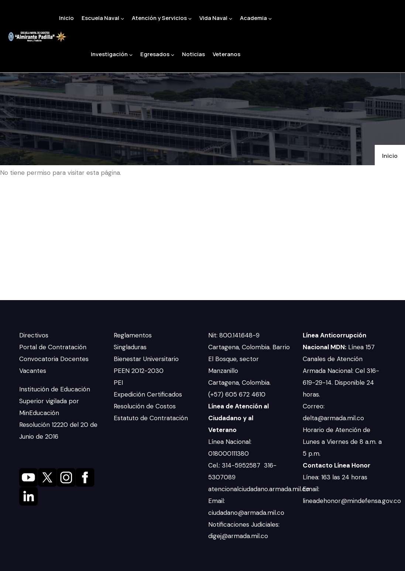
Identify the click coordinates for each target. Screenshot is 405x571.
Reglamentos (133, 335)
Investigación (112, 54)
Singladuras (130, 347)
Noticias (193, 54)
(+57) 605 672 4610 (236, 394)
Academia (256, 18)
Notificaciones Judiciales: (243, 524)
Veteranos (226, 54)
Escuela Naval (103, 18)
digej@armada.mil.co (239, 536)
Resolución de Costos (145, 406)
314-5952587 (242, 465)
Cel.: (215, 465)
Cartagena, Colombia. (240, 382)
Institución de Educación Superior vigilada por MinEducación (54, 401)
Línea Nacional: (229, 442)
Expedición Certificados (148, 394)
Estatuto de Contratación (151, 418)
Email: (216, 501)
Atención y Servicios (162, 18)
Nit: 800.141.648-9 (234, 335)
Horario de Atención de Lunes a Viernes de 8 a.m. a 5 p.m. (342, 442)
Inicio (66, 18)
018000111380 (229, 453)
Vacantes (32, 371)
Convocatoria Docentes (54, 359)
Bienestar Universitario (146, 359)
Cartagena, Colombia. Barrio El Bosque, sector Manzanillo (249, 359)
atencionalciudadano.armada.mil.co (258, 489)
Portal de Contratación (52, 347)
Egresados (157, 54)
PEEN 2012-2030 (139, 371)
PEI (118, 382)
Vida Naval (215, 18)
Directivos (33, 335)
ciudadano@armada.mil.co (247, 513)
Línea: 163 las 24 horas (336, 477)
